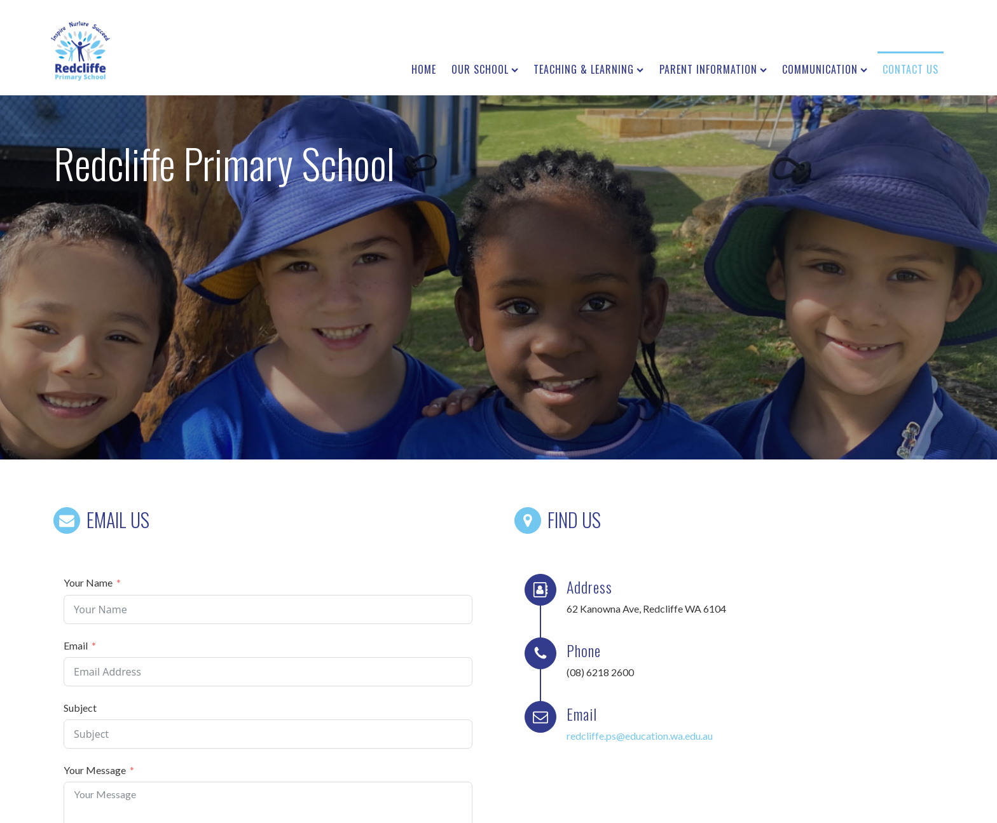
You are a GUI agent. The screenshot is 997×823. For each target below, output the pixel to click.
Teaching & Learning (588, 69)
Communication (824, 69)
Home (423, 69)
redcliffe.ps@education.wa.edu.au (640, 736)
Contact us (911, 69)
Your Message (95, 770)
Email (76, 645)
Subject (80, 708)
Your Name (88, 582)
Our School (484, 69)
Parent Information (713, 69)
